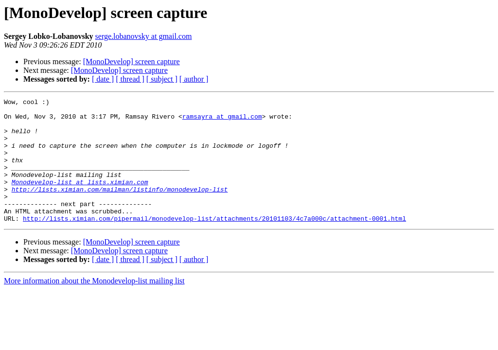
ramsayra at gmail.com (222, 120)
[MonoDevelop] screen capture (131, 61)
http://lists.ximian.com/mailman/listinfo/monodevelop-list (120, 208)
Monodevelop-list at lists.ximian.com (80, 199)
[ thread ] (130, 79)
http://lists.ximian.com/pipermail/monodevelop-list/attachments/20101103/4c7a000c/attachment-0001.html (214, 243)
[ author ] (194, 79)
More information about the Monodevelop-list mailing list (94, 305)
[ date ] (103, 79)
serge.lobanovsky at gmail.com (143, 36)
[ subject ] (162, 79)
